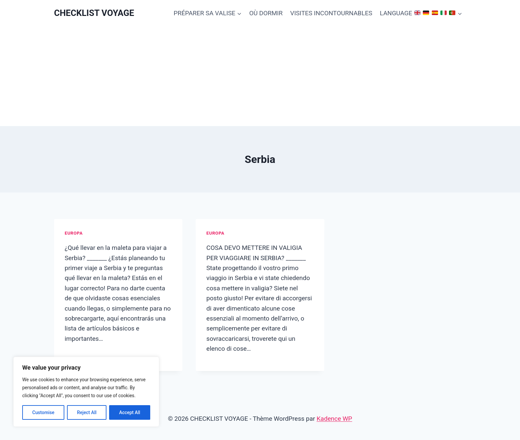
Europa (74, 233)
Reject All (87, 412)
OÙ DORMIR (266, 13)
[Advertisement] (260, 76)
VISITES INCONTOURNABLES (331, 13)
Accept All (129, 412)
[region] (86, 392)
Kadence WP (334, 418)
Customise (43, 412)
